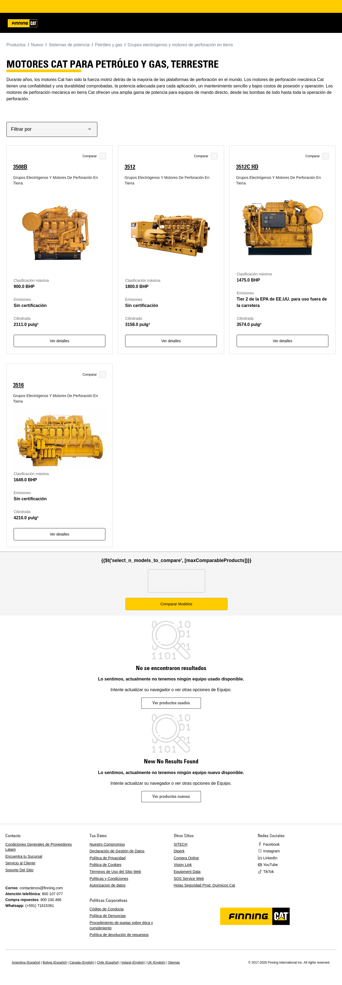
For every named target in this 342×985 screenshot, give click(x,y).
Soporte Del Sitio (19, 870)
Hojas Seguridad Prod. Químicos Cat (204, 885)
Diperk (179, 851)
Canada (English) (82, 962)
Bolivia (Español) (55, 962)
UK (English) (156, 962)
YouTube (270, 865)
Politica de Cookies (105, 865)
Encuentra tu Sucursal (23, 856)
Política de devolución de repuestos (119, 935)
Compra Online (186, 858)
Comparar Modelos (176, 604)
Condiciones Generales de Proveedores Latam (38, 847)
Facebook (271, 844)
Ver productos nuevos (171, 796)
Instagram (271, 851)
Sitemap (174, 962)
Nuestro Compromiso (107, 844)
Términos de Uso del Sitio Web (115, 871)
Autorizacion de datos (108, 885)
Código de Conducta (107, 909)
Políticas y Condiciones (109, 878)
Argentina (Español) (26, 962)
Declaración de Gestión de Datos (117, 851)
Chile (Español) (108, 962)
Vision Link (183, 865)
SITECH (180, 844)
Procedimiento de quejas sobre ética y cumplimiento (121, 925)
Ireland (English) (133, 962)
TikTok (268, 871)
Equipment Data (187, 871)
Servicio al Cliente (20, 863)
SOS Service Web (189, 878)
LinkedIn (270, 858)
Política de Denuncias (108, 916)
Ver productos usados (171, 702)
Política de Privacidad (108, 858)
